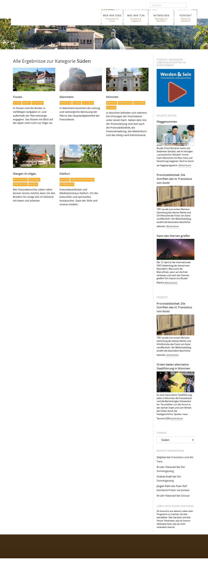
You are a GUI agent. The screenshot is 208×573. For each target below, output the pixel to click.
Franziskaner (44, 16)
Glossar (185, 495)
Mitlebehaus (20, 179)
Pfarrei (77, 103)
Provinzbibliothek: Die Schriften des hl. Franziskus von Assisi (174, 179)
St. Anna (111, 107)
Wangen (33, 184)
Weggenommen (167, 122)
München (112, 103)
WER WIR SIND (112, 18)
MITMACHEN (161, 18)
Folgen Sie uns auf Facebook (26, 543)
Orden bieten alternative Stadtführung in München (173, 366)
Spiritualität (20, 184)
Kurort (26, 103)
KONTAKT (185, 18)
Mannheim (65, 103)
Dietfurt (64, 179)
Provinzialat (125, 103)
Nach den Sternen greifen (173, 236)
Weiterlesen (185, 165)
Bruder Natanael (166, 467)
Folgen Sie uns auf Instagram (26, 549)
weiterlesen (172, 355)
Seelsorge (37, 103)
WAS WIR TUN (136, 18)
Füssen (17, 103)
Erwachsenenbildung (82, 179)
